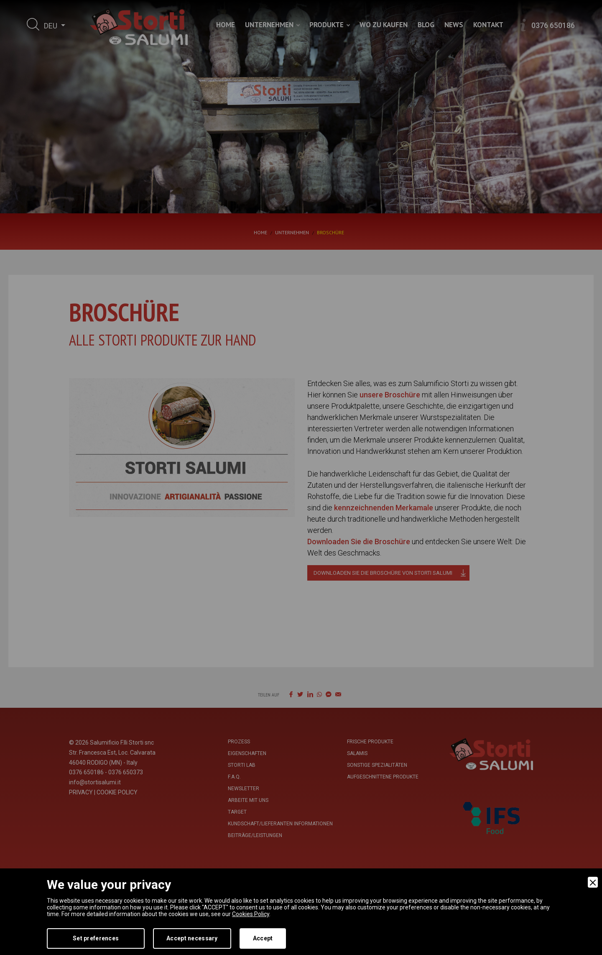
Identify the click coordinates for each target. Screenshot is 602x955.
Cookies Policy (250, 914)
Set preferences (96, 938)
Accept (263, 938)
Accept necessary (191, 938)
